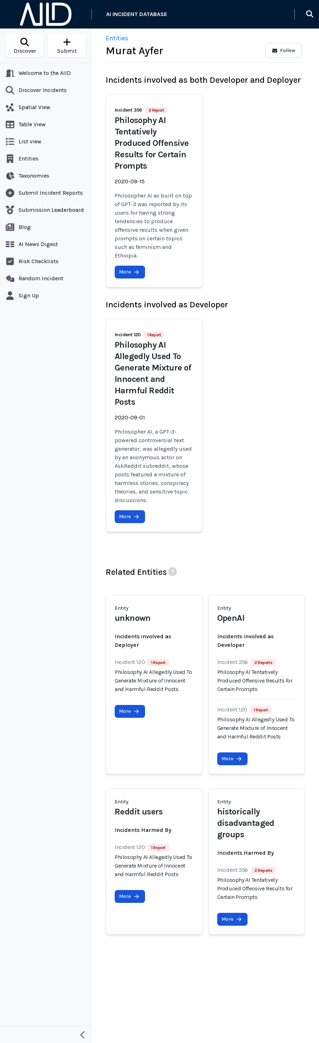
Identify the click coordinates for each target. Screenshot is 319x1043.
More (129, 272)
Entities (117, 38)
